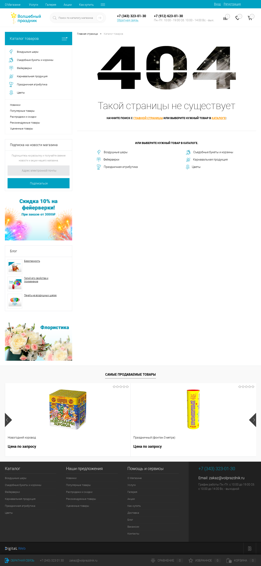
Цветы (193, 167)
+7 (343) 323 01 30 (52, 560)
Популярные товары (22, 110)
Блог (13, 251)
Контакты (133, 533)
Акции (68, 4)
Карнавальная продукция (207, 159)
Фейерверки (107, 159)
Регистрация (232, 4)
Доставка (133, 512)
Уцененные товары (21, 128)
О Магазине (12, 4)
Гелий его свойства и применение (36, 280)
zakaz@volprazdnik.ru (226, 478)
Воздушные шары (112, 152)
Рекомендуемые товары (25, 122)
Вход (217, 4)
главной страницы (148, 118)
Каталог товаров (38, 38)
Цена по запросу (22, 446)
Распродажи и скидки (23, 116)
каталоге (219, 118)
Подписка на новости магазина (34, 145)
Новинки (15, 104)
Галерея (50, 4)
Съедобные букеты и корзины (209, 152)
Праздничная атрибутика (117, 167)
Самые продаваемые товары (130, 374)
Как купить (86, 4)
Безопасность (32, 261)
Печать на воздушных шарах (40, 295)
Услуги (33, 4)
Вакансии (133, 526)
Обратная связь (127, 20)
